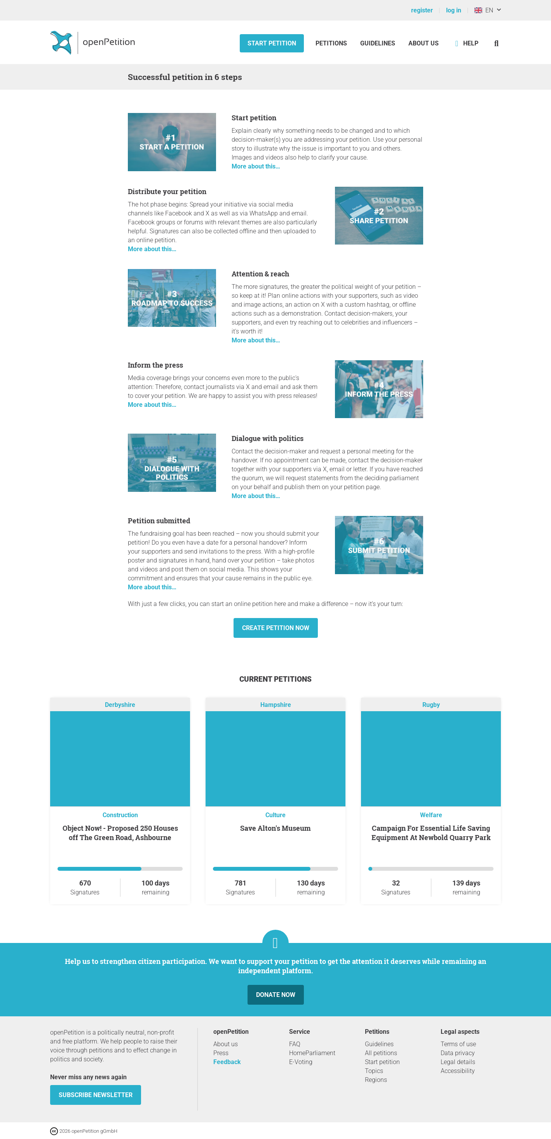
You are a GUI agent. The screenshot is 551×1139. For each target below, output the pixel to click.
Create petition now (275, 628)
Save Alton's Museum (275, 828)
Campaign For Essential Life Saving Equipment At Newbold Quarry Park (431, 832)
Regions (376, 1079)
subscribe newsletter (96, 1095)
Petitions (332, 43)
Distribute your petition (167, 191)
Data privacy (458, 1053)
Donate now (275, 994)
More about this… (256, 166)
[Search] (496, 43)
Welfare (431, 815)
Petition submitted (159, 520)
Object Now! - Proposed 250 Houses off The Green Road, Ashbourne (120, 832)
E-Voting (300, 1062)
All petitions (381, 1053)
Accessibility (458, 1071)
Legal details (458, 1062)
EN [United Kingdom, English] (483, 10)
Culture (275, 815)
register (422, 10)
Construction (120, 815)
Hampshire (275, 704)
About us (423, 43)
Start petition (272, 43)
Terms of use (458, 1044)
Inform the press (155, 365)
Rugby (431, 704)
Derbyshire (120, 704)
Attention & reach (260, 273)
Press (220, 1053)
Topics (374, 1071)
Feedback (227, 1062)
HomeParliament (312, 1053)
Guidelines (377, 43)
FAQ (294, 1044)
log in (453, 10)
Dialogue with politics (267, 438)
